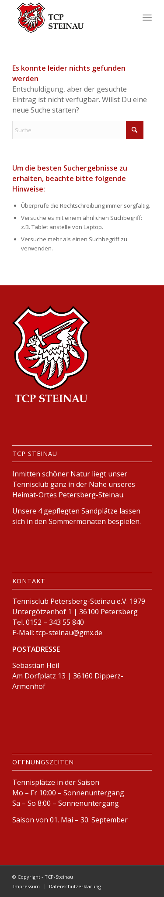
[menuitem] (147, 17)
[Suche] (77, 130)
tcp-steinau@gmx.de (69, 632)
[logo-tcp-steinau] (68, 17)
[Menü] (147, 17)
